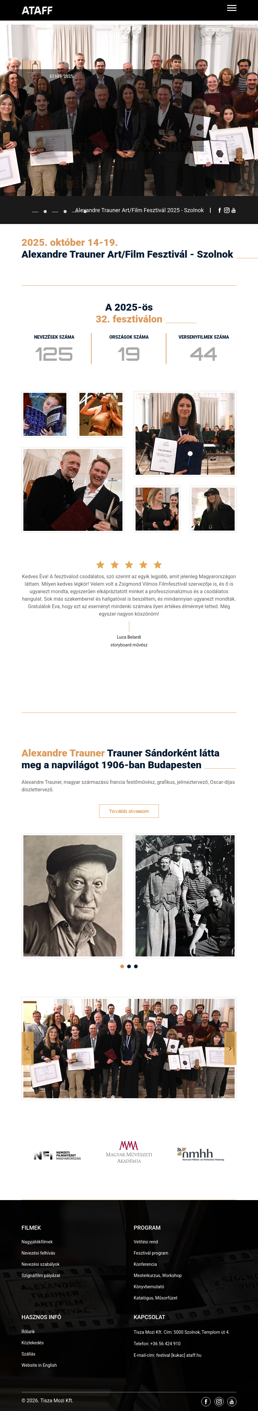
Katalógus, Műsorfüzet (155, 1297)
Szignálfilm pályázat (41, 1275)
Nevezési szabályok (41, 1264)
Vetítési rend (146, 1241)
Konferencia (145, 1264)
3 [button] (136, 966)
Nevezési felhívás (38, 1253)
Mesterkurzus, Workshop (158, 1275)
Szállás (29, 1353)
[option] (73, 895)
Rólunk (28, 1331)
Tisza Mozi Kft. (148, 1332)
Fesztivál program (151, 1253)
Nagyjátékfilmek (37, 1241)
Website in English (39, 1365)
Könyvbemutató (149, 1286)
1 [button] (122, 966)
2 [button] (129, 966)
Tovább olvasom (129, 811)
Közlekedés (33, 1342)
